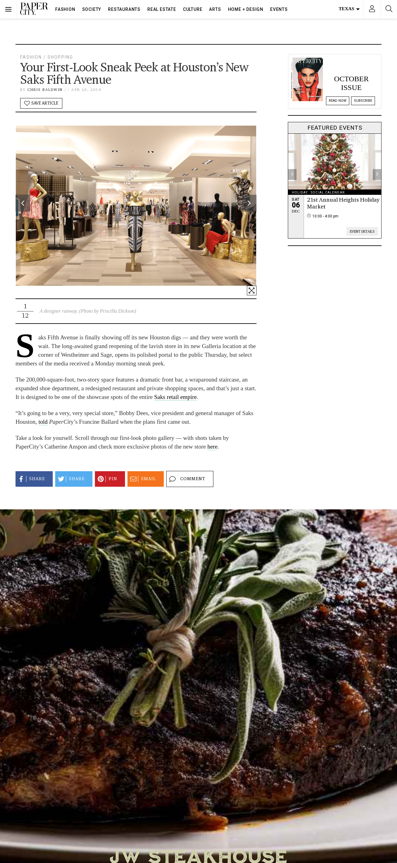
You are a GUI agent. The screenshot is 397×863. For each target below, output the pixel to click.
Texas (349, 8)
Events (279, 9)
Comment (186, 479)
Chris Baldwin (45, 89)
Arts (215, 9)
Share (30, 479)
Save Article (41, 103)
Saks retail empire (175, 397)
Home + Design (245, 9)
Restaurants (124, 9)
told (43, 421)
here (212, 446)
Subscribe (363, 101)
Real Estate (161, 9)
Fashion (65, 9)
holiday (300, 192)
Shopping (60, 57)
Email (142, 479)
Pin (106, 479)
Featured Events (334, 127)
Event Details (362, 231)
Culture (193, 9)
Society (91, 9)
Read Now (337, 101)
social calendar (328, 192)
